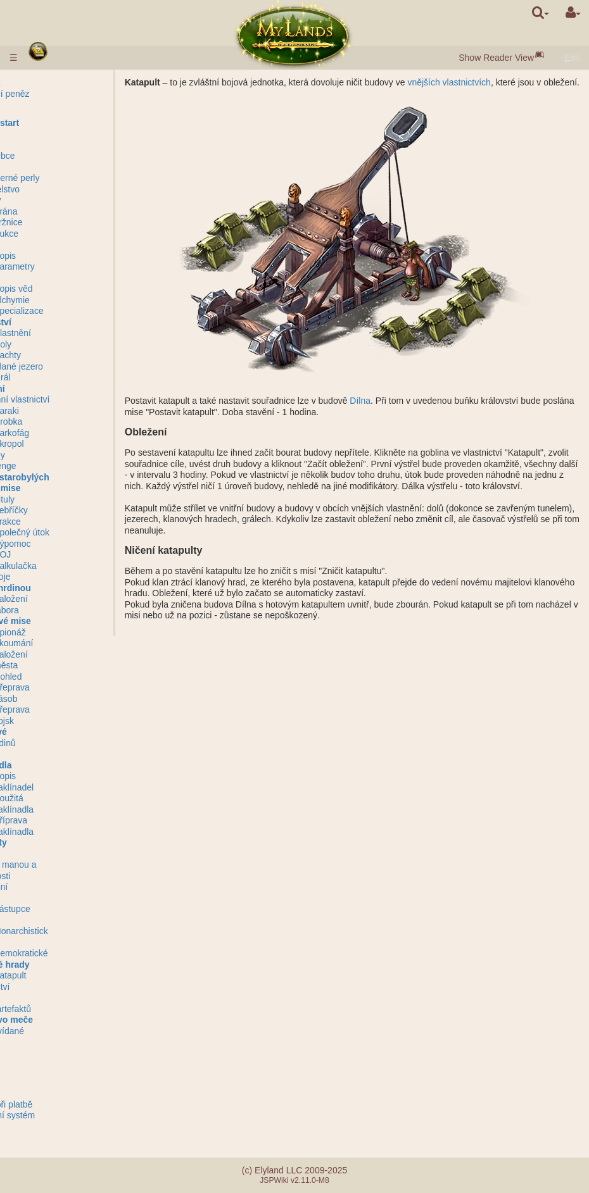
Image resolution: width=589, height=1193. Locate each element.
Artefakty (54, 842)
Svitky (46, 854)
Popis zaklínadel (80, 781)
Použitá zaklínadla (80, 804)
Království (56, 322)
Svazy (47, 898)
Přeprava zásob (78, 693)
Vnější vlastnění (66, 333)
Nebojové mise (66, 621)
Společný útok (88, 532)
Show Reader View (496, 58)
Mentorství (55, 987)
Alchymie (78, 300)
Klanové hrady (65, 964)
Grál (68, 377)
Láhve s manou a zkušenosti (69, 870)
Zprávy (48, 1064)
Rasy (45, 133)
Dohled (74, 676)
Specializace (85, 311)
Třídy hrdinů (58, 743)
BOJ (68, 554)
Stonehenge (59, 466)
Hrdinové (54, 732)
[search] (540, 12)
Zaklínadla (56, 765)
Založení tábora (77, 604)
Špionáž (76, 632)
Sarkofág (78, 433)
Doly (69, 344)
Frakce (73, 521)
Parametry (80, 266)
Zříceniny (53, 455)
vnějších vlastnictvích (463, 82)
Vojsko (49, 244)
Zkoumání (79, 643)
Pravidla (51, 82)
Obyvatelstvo (60, 189)
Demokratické (87, 953)
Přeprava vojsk (78, 715)
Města (47, 145)
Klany (47, 920)
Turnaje (50, 997)
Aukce (72, 233)
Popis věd (79, 289)
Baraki (73, 411)
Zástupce (78, 909)
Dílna (374, 412)
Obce (70, 156)
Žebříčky (77, 510)
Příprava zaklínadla (80, 826)
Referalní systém (68, 1115)
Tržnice (74, 222)
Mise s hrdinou (66, 588)
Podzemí (53, 389)
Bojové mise (61, 488)
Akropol (75, 444)
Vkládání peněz (65, 94)
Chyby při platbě (67, 1104)
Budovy (51, 200)
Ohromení (54, 887)
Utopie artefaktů (66, 1009)
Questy (49, 1053)
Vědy (45, 278)
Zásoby (49, 167)
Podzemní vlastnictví (75, 399)
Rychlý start (60, 123)
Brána (72, 211)
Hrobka (74, 421)
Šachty (73, 355)
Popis (71, 256)
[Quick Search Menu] (540, 12)
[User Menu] (573, 12)
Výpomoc (78, 544)
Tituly (70, 499)
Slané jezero (85, 366)
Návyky (50, 754)
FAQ (44, 1093)
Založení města (77, 660)
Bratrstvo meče (67, 1020)
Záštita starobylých (75, 477)
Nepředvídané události (63, 1036)
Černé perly (83, 178)
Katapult (76, 975)
